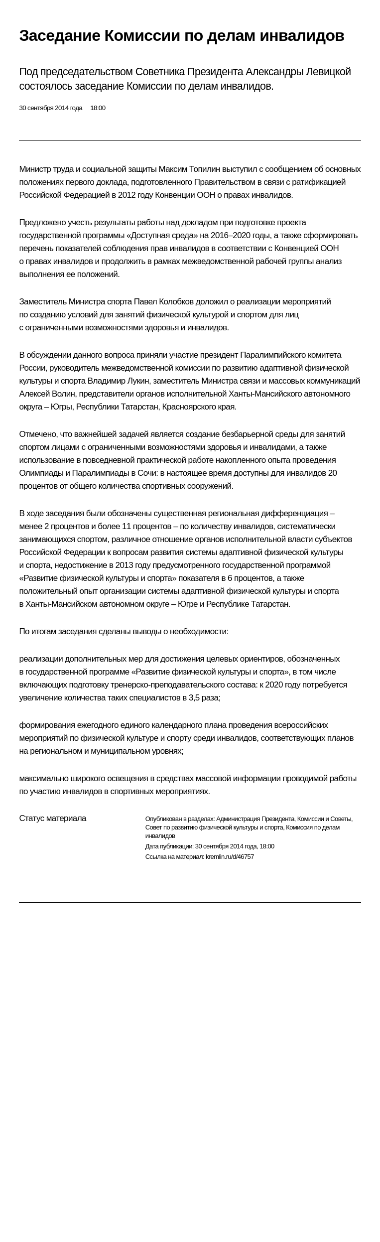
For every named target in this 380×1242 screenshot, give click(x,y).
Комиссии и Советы (324, 819)
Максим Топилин (189, 169)
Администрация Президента (255, 819)
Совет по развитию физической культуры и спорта (214, 827)
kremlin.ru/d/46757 (230, 856)
